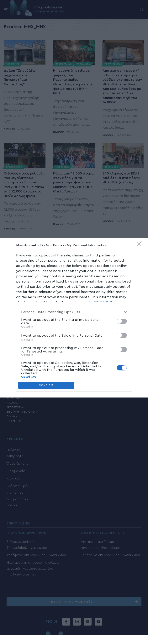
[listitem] (74, 312)
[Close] (140, 245)
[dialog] (74, 318)
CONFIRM (46, 385)
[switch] (122, 321)
